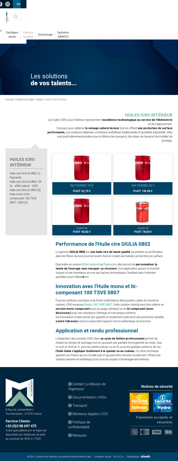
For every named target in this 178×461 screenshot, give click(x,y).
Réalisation (138, 456)
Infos (102, 397)
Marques (79, 435)
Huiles (39, 99)
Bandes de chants (49, 32)
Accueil (10, 99)
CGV (104, 414)
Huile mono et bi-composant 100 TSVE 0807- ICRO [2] (23, 198)
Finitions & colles (120, 32)
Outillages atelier (97, 32)
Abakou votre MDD (74, 32)
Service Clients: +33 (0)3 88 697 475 (21, 423)
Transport (79, 405)
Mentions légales (86, 414)
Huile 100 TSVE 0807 (98, 304)
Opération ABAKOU (163, 32)
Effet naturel (90, 264)
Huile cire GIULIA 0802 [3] (25, 190)
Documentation (84, 397)
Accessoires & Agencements (20, 32)
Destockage (141, 32)
